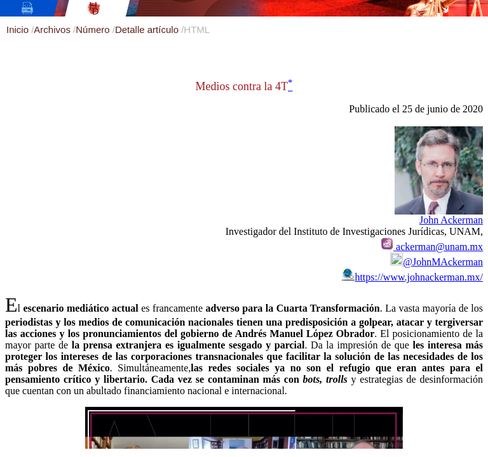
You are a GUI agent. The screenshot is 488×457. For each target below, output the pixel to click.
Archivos (53, 29)
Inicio (18, 29)
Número (94, 29)
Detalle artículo (148, 29)
